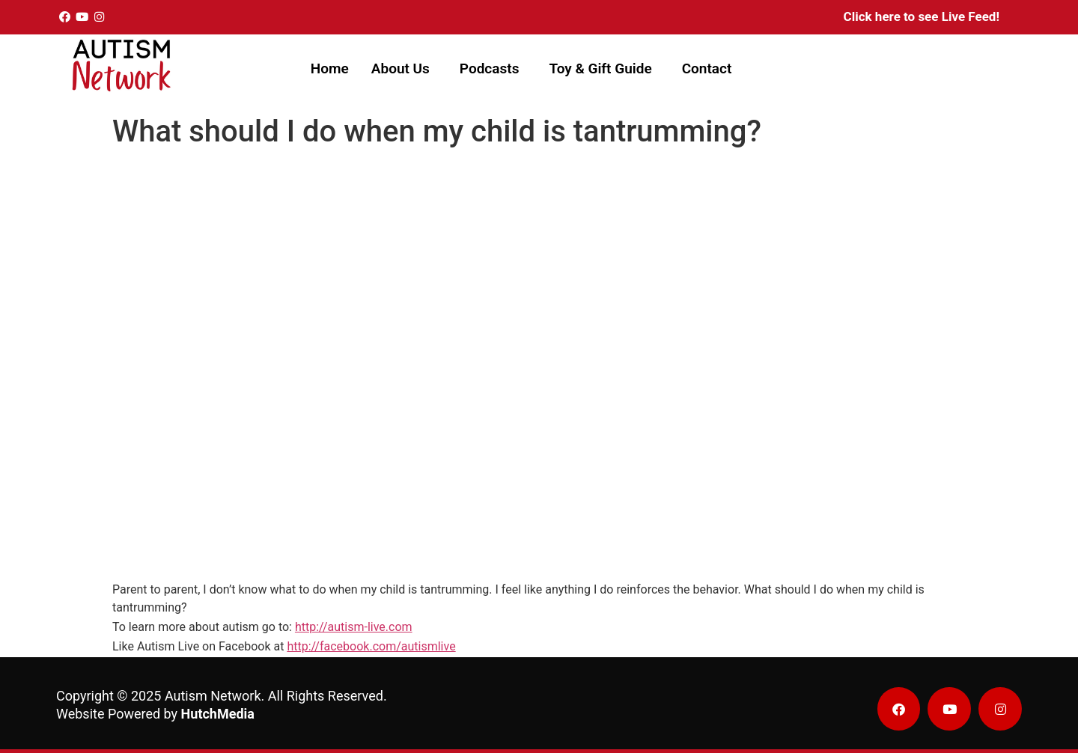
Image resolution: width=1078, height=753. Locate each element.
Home (330, 68)
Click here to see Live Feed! (921, 16)
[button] (404, 68)
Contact (707, 68)
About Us (400, 68)
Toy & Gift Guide (600, 68)
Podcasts (490, 68)
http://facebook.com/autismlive (371, 646)
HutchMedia (218, 714)
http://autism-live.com (353, 627)
